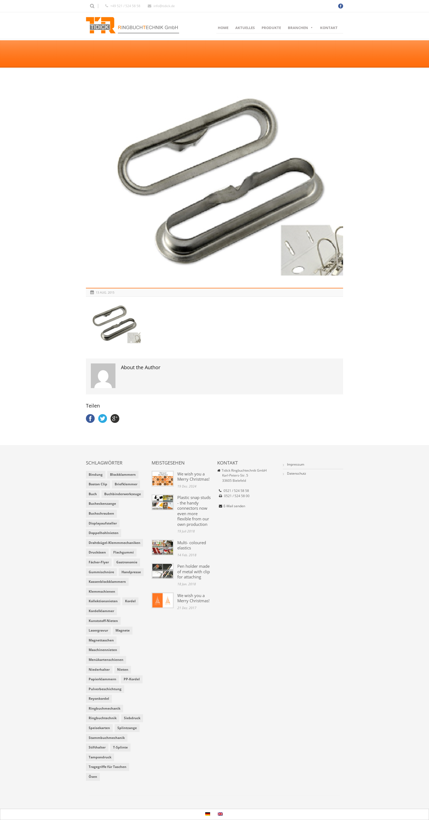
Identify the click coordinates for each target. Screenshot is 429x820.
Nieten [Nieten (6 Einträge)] (122, 669)
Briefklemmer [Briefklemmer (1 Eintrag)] (126, 484)
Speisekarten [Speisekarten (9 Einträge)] (99, 728)
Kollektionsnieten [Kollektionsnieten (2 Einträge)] (103, 601)
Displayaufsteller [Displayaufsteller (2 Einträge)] (103, 523)
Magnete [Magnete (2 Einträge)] (122, 630)
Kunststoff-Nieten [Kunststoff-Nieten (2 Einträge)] (103, 620)
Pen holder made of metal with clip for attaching (193, 571)
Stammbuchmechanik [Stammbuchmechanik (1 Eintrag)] (107, 737)
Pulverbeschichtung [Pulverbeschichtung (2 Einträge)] (105, 689)
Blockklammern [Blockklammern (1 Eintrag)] (123, 474)
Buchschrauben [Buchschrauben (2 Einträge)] (101, 513)
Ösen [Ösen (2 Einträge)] (93, 776)
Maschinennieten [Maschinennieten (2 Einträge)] (103, 649)
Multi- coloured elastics (191, 545)
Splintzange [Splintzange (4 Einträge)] (127, 728)
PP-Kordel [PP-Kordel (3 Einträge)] (132, 679)
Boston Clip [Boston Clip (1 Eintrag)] (98, 484)
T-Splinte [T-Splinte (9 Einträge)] (120, 747)
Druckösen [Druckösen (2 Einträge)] (97, 552)
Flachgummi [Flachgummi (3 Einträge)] (123, 552)
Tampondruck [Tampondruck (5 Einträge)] (100, 757)
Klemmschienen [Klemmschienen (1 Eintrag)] (102, 591)
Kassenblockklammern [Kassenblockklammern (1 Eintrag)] (107, 581)
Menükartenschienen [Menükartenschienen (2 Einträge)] (106, 659)
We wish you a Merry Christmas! (193, 476)
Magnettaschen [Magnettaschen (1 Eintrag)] (101, 640)
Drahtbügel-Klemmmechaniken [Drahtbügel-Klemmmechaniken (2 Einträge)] (114, 542)
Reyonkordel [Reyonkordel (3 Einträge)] (99, 698)
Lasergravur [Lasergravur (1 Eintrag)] (98, 630)
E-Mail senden (234, 506)
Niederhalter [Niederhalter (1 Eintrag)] (99, 669)
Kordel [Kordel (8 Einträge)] (130, 601)
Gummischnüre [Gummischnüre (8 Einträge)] (101, 572)
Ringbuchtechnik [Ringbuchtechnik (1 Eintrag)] (103, 718)
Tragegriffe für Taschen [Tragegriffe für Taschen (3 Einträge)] (107, 766)
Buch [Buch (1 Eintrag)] (93, 494)
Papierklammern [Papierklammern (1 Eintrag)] (102, 679)
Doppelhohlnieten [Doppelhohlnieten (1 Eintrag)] (103, 533)
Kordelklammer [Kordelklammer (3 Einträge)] (101, 611)
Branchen (300, 27)
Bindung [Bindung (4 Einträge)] (96, 474)
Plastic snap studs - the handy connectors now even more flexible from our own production (194, 511)
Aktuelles (245, 27)
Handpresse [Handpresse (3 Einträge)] (131, 572)
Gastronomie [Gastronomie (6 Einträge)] (126, 562)
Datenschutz (296, 473)
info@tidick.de (164, 6)
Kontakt (329, 27)
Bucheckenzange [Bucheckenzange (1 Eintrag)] (102, 503)
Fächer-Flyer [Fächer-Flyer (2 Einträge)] (99, 562)
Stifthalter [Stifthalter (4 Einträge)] (97, 747)
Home (223, 27)
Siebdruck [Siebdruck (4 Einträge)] (132, 718)
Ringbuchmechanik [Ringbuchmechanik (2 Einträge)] (104, 708)
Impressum (295, 464)
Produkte (271, 27)
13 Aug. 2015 (105, 292)
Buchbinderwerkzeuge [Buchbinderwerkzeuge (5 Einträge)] (122, 494)
